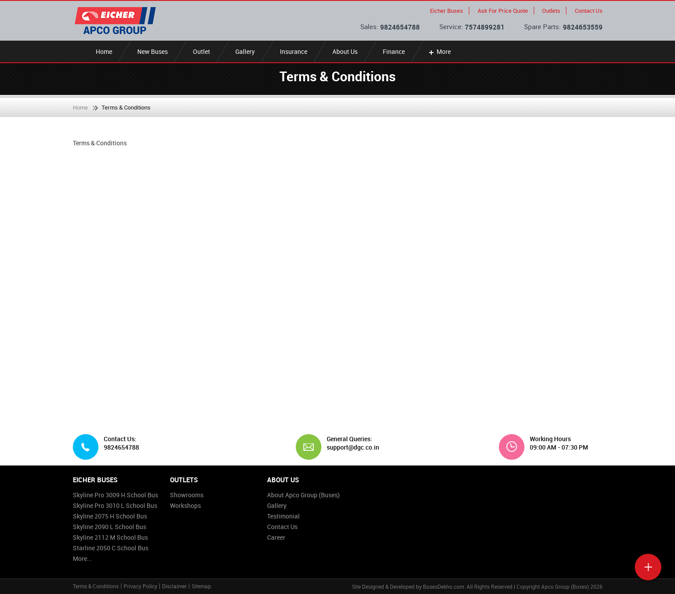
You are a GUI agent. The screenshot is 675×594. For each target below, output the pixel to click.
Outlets (551, 11)
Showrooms (187, 495)
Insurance (293, 51)
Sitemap (201, 586)
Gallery (245, 51)
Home (104, 51)
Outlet (201, 51)
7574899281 (485, 27)
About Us (345, 51)
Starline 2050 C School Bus (110, 548)
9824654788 (400, 27)
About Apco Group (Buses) (303, 495)
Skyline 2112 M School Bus (110, 537)
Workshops (185, 505)
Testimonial (283, 516)
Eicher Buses (446, 11)
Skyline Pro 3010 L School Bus (115, 505)
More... (82, 558)
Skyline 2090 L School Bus (109, 526)
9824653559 (583, 27)
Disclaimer (174, 586)
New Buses (152, 51)
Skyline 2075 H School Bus (110, 516)
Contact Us (589, 11)
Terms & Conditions (96, 586)
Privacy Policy (140, 586)
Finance (394, 51)
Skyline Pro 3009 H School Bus (115, 495)
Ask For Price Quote (503, 11)
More (439, 51)
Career (276, 537)
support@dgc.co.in (350, 447)
